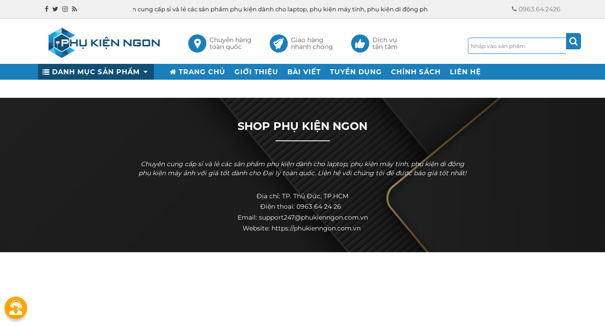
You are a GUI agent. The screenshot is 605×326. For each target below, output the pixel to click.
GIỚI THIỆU (256, 71)
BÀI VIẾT (304, 71)
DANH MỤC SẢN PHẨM (96, 71)
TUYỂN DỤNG (356, 71)
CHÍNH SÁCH (416, 71)
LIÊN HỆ (465, 71)
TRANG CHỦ (197, 71)
